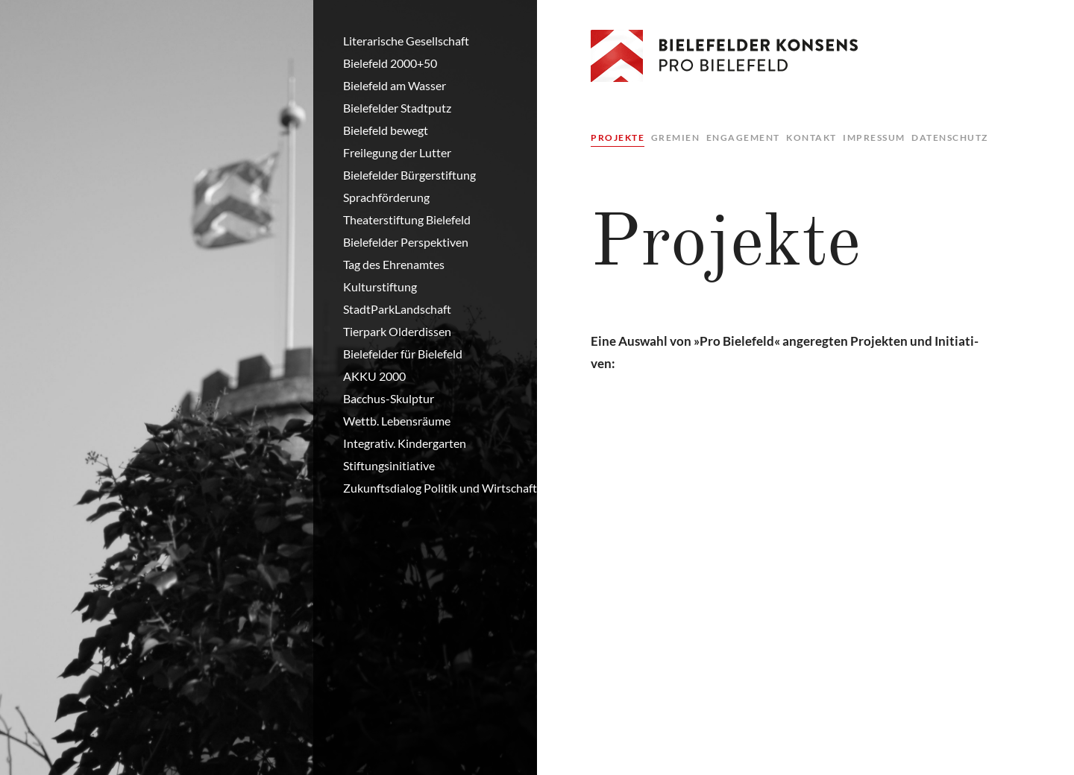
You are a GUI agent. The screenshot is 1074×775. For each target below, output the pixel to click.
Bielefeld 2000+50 (390, 63)
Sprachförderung (386, 197)
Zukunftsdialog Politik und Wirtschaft (440, 488)
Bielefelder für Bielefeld (402, 354)
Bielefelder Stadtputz (397, 108)
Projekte (617, 137)
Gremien (675, 137)
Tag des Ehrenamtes (394, 264)
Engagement (743, 137)
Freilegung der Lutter (397, 152)
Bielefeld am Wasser (394, 85)
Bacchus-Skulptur (388, 398)
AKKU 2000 (374, 376)
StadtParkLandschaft (397, 309)
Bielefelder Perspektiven (405, 242)
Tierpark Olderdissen (397, 331)
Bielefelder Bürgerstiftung (409, 175)
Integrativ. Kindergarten (404, 443)
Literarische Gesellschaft (406, 41)
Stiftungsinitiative (389, 465)
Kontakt (811, 137)
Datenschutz (949, 137)
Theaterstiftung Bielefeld (407, 219)
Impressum (874, 137)
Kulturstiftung (380, 286)
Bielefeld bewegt (385, 130)
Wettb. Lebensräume (396, 421)
